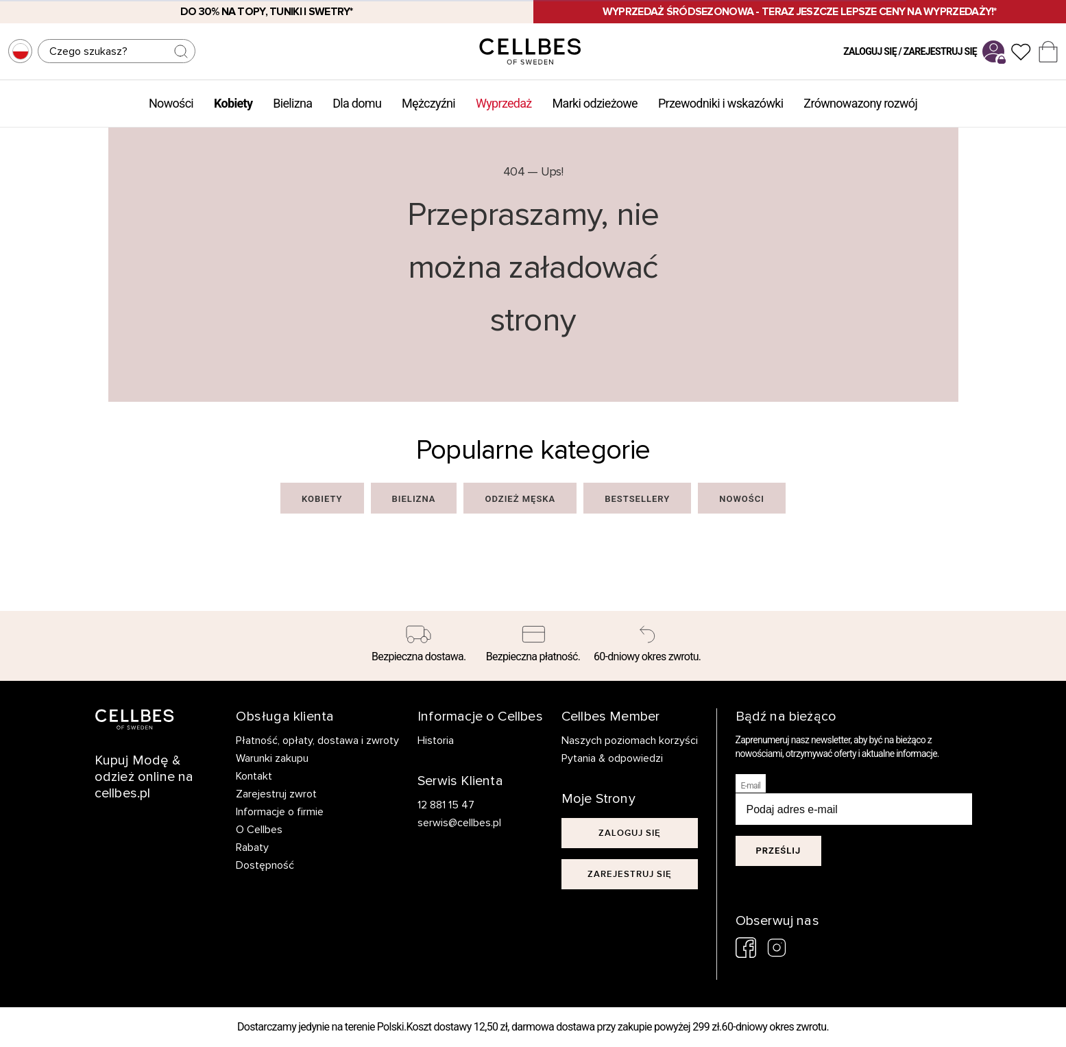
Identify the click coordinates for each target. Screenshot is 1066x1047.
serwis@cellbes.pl (459, 823)
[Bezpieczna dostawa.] (419, 646)
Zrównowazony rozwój (860, 103)
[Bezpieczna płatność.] (533, 646)
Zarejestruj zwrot (276, 794)
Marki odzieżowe (595, 103)
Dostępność (265, 865)
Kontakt (254, 776)
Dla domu (356, 103)
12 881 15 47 (445, 805)
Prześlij (778, 850)
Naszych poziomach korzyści (629, 740)
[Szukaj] (116, 51)
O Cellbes (259, 830)
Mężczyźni (428, 103)
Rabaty (252, 847)
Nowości (171, 103)
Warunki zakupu (272, 758)
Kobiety (233, 103)
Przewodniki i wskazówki (720, 103)
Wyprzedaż (504, 103)
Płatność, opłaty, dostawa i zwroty (317, 740)
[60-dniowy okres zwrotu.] (647, 646)
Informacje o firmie (280, 812)
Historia (435, 740)
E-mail (751, 786)
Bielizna (292, 103)
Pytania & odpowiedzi (612, 758)
